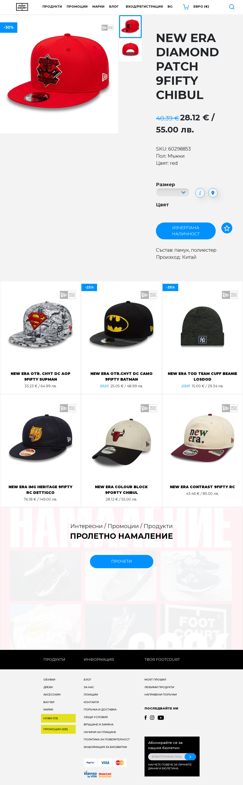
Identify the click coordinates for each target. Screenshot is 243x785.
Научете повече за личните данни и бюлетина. (170, 766)
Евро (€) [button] (201, 6)
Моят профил (155, 679)
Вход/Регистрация (144, 6)
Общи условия (96, 717)
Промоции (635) (55, 729)
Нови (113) (50, 718)
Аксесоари (52, 694)
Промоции (77, 6)
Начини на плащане (100, 732)
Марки (98, 6)
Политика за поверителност (107, 739)
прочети (121, 561)
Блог (114, 6)
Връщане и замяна (98, 724)
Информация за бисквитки (105, 747)
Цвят (162, 205)
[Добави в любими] (226, 227)
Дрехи (48, 687)
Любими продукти (159, 687)
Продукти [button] (52, 6)
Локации (91, 694)
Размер (165, 184)
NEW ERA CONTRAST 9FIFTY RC (202, 487)
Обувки (49, 679)
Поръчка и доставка (100, 709)
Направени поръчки (161, 694)
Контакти (91, 702)
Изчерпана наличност (186, 230)
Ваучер (48, 702)
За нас (89, 687)
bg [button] (170, 6)
